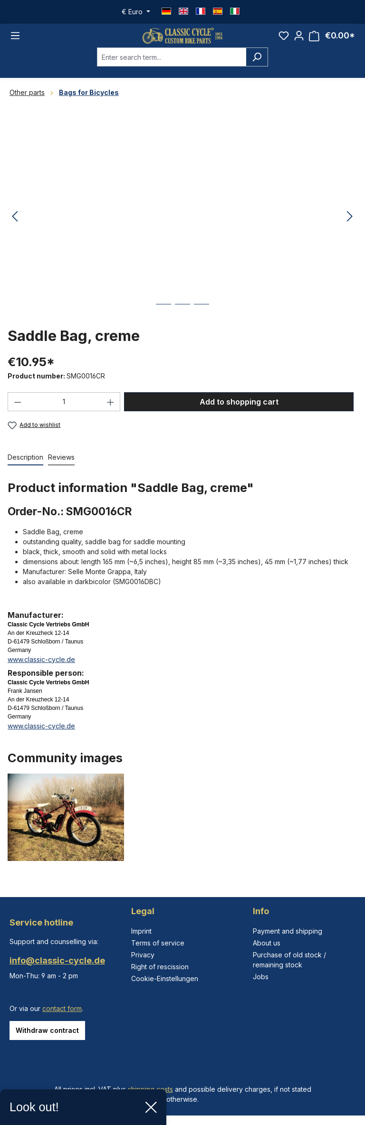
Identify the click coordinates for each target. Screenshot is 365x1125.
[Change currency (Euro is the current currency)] (136, 12)
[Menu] (15, 39)
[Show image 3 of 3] (201, 319)
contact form (62, 1008)
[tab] (25, 465)
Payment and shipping (287, 931)
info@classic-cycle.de (57, 960)
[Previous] (15, 224)
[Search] (257, 64)
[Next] (350, 224)
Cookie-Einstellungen (164, 978)
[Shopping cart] (331, 39)
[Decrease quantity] (18, 409)
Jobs (261, 977)
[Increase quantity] (111, 409)
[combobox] (171, 64)
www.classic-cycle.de (41, 667)
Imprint (141, 931)
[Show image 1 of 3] (163, 319)
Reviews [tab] (61, 465)
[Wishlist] (283, 39)
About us (266, 943)
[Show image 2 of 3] (182, 319)
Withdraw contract (47, 1030)
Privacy (142, 955)
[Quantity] (64, 409)
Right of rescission (160, 967)
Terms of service (157, 943)
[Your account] (299, 39)
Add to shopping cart (239, 409)
